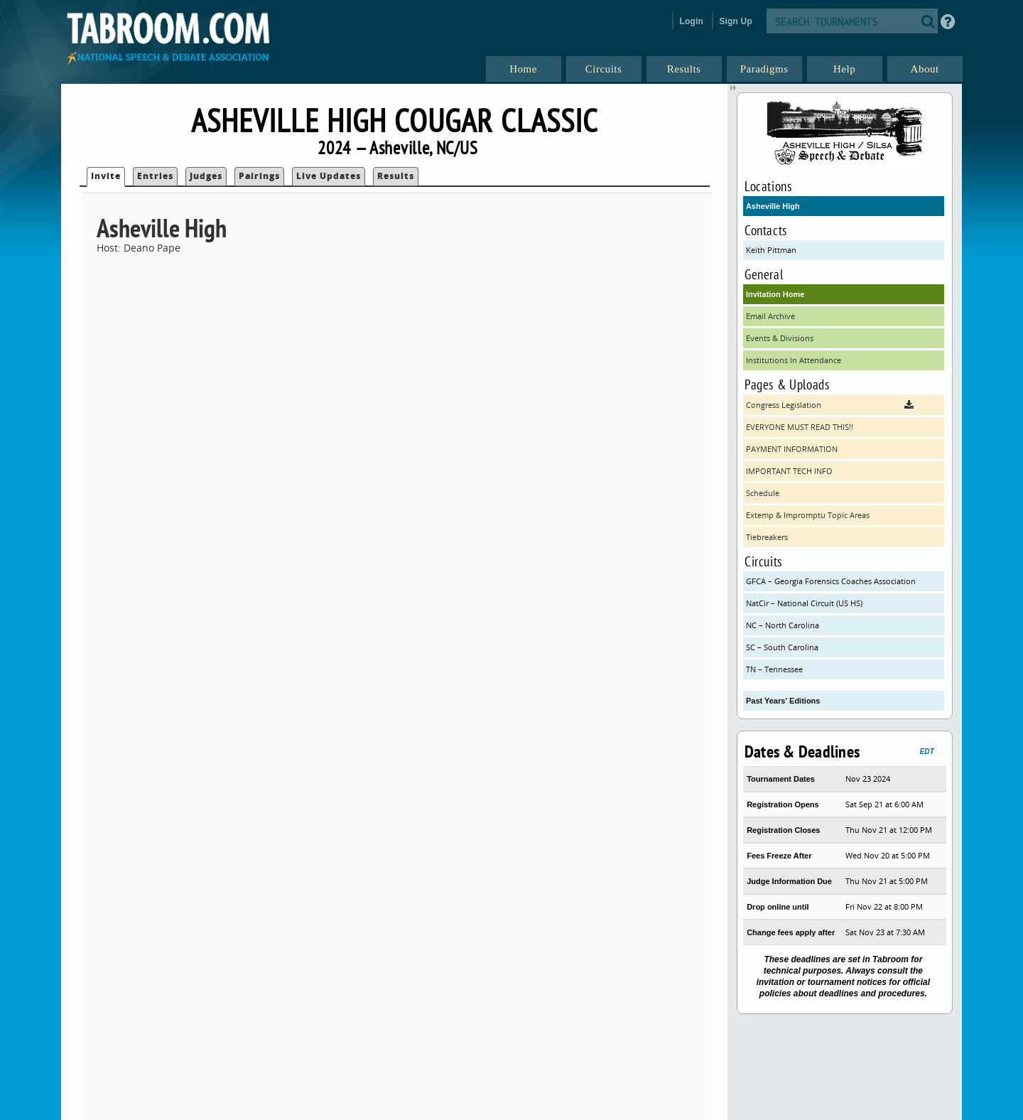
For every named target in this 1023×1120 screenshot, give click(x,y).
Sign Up (735, 21)
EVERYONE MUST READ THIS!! (799, 426)
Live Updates (328, 176)
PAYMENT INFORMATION (792, 448)
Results (395, 176)
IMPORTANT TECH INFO (789, 470)
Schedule (762, 493)
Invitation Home (775, 294)
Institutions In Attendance (793, 360)
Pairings (259, 176)
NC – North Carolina (782, 625)
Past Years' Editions (783, 700)
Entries (155, 176)
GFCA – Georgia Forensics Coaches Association (831, 581)
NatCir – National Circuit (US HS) (804, 603)
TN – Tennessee (774, 669)
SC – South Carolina (782, 647)
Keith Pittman (771, 249)
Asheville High (773, 206)
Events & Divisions (779, 338)
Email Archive (770, 316)
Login (691, 21)
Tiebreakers (767, 537)
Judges (206, 176)
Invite (106, 176)
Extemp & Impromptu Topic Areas (808, 515)
